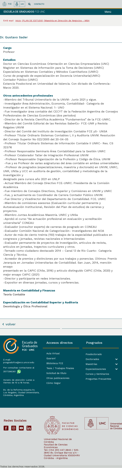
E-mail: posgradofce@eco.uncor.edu (18, 361)
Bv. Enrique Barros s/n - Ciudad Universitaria (61, 454)
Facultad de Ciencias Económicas (56, 446)
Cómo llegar (53, 383)
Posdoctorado (94, 354)
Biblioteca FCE (54, 363)
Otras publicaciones (57, 378)
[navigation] (112, 11)
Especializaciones (96, 369)
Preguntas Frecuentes (98, 379)
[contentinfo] (61, 401)
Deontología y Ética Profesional (25, 306)
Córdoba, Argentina (13, 395)
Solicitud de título (56, 373)
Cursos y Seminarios (97, 374)
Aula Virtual (53, 353)
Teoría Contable (14, 294)
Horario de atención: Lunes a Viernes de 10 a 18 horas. (18, 381)
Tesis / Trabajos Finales (60, 368)
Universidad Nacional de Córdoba (58, 440)
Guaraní (50, 358)
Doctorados (92, 359)
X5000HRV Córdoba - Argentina (62, 457)
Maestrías (91, 364)
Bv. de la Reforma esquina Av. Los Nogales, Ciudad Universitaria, (21, 391)
